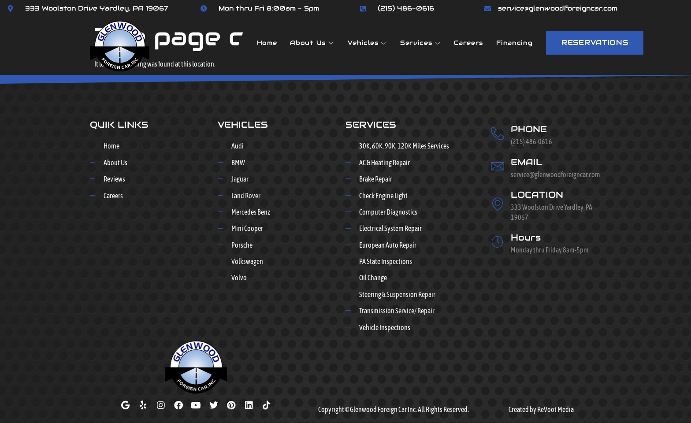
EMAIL (526, 162)
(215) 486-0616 (406, 8)
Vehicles (367, 43)
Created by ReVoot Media (541, 409)
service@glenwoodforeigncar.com (557, 8)
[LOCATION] (497, 204)
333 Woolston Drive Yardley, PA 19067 (96, 8)
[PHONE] (497, 133)
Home (267, 43)
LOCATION (537, 194)
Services (420, 43)
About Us (312, 43)
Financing (514, 43)
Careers (468, 43)
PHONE (529, 129)
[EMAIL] (497, 166)
